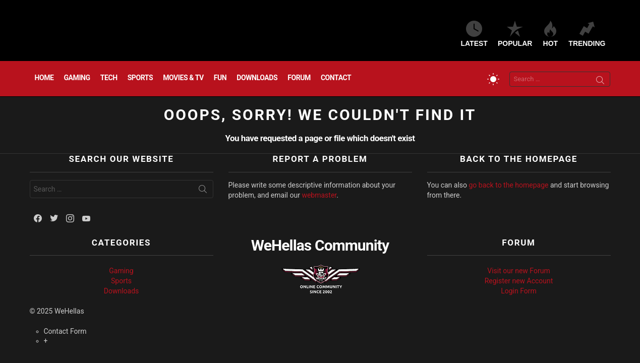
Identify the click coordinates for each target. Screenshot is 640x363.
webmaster (319, 195)
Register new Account (519, 281)
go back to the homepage (509, 185)
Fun (220, 78)
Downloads (257, 78)
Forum (299, 78)
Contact (336, 78)
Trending (586, 34)
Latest (474, 34)
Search (600, 82)
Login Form (519, 291)
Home (44, 78)
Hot (550, 34)
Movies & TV (183, 78)
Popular (515, 34)
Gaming (77, 78)
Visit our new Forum (518, 271)
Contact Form (65, 331)
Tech (109, 78)
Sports (140, 78)
